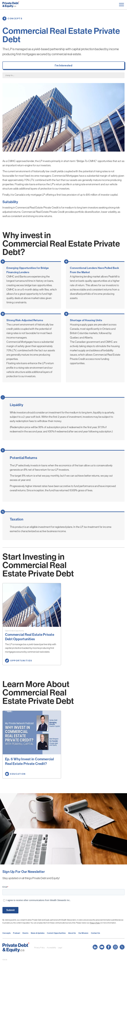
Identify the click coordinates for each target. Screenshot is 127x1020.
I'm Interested (63, 65)
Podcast (16, 933)
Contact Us (95, 933)
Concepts (6, 933)
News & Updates (38, 933)
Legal (60, 947)
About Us (72, 933)
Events (25, 933)
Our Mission (83, 933)
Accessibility (51, 947)
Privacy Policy (95, 923)
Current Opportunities (56, 933)
